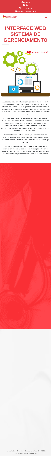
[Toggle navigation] (46, 16)
